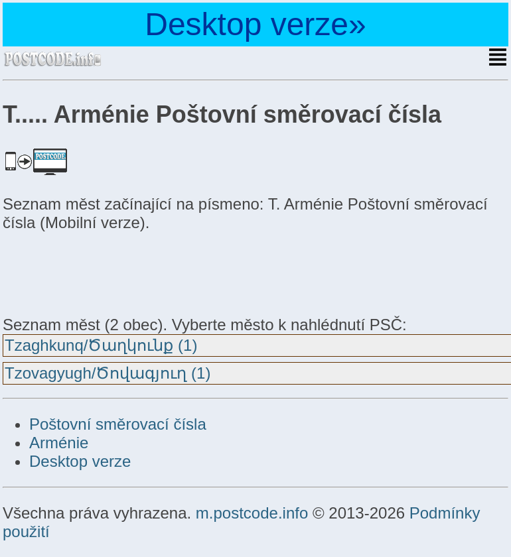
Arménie (58, 443)
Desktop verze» (255, 24)
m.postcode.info (252, 513)
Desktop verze (80, 461)
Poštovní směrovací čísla (117, 424)
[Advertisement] (109, 272)
